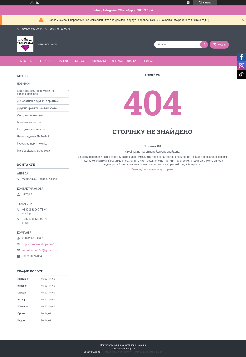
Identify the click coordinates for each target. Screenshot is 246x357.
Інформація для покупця (32, 143)
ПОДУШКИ (45, 61)
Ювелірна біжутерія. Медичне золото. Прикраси (36, 92)
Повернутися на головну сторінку (152, 169)
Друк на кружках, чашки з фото (37, 108)
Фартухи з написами (30, 115)
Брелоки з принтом (29, 122)
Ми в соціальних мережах (33, 150)
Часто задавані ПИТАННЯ (33, 136)
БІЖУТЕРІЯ (26, 61)
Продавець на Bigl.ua (123, 348)
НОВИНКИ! (23, 83)
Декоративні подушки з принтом (38, 100)
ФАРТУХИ (80, 61)
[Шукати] (204, 44)
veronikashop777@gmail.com (40, 250)
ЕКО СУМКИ (99, 61)
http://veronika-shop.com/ (38, 244)
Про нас (148, 61)
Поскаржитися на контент (117, 352)
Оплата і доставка (124, 61)
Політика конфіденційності (147, 352)
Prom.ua (141, 345)
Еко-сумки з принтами (31, 129)
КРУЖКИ (63, 61)
